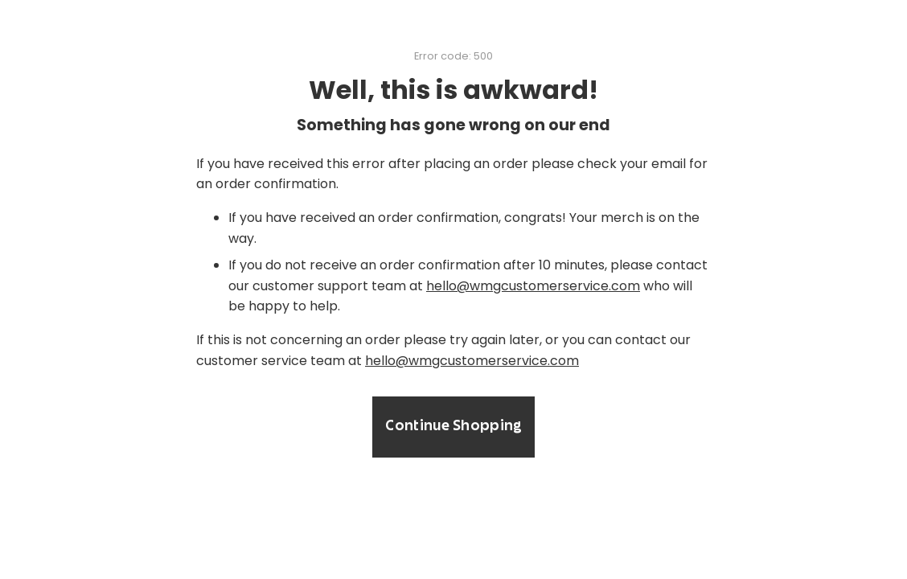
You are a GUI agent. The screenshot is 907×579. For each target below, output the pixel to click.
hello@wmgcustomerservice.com (533, 286)
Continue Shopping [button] (453, 427)
